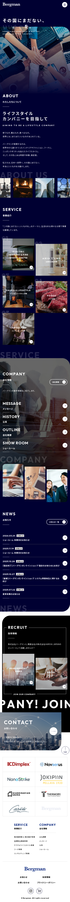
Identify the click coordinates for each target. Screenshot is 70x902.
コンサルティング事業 (22, 853)
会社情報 (43, 828)
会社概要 (42, 837)
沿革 (41, 845)
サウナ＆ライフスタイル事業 (24, 845)
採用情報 (46, 877)
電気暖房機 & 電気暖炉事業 (24, 837)
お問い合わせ (23, 882)
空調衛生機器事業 (21, 841)
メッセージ (43, 841)
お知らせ (23, 877)
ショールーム (44, 849)
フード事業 (18, 849)
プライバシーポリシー (46, 882)
